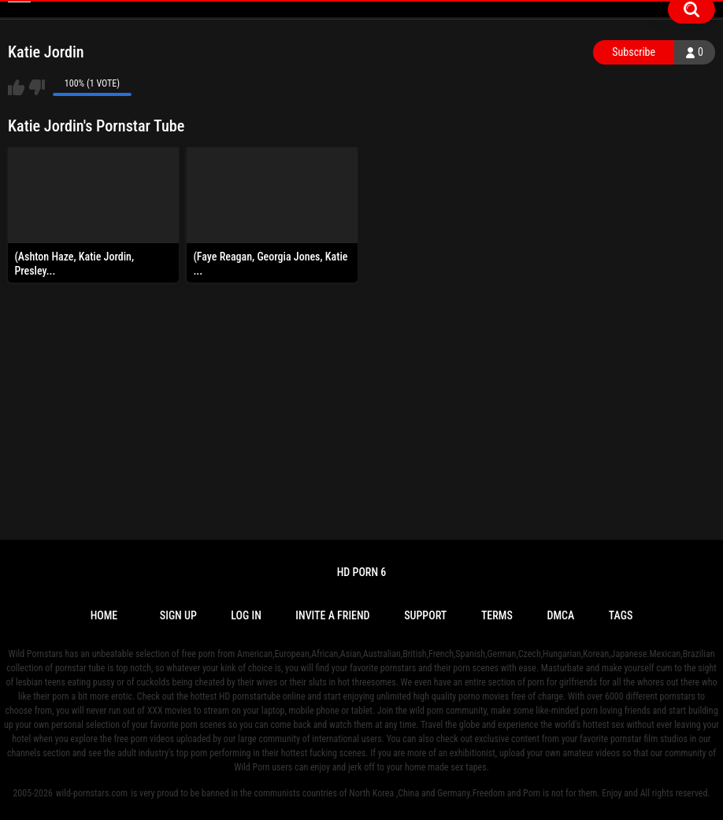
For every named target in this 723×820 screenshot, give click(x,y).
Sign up (178, 615)
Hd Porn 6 (362, 572)
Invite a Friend (332, 615)
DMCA (560, 615)
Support (425, 615)
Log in (246, 615)
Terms (497, 615)
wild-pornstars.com (92, 793)
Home (104, 615)
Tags (621, 615)
